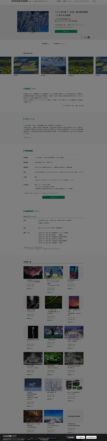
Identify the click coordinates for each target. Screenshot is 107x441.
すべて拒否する (80, 438)
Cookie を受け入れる (91, 438)
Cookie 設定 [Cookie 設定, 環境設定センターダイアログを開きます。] (70, 438)
